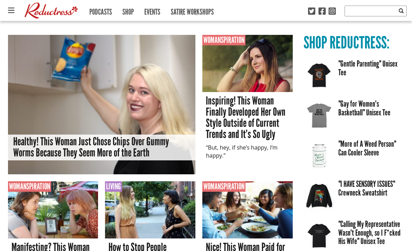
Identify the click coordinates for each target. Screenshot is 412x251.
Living (113, 186)
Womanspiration (223, 40)
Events (152, 10)
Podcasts (100, 10)
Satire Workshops (192, 10)
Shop (128, 10)
